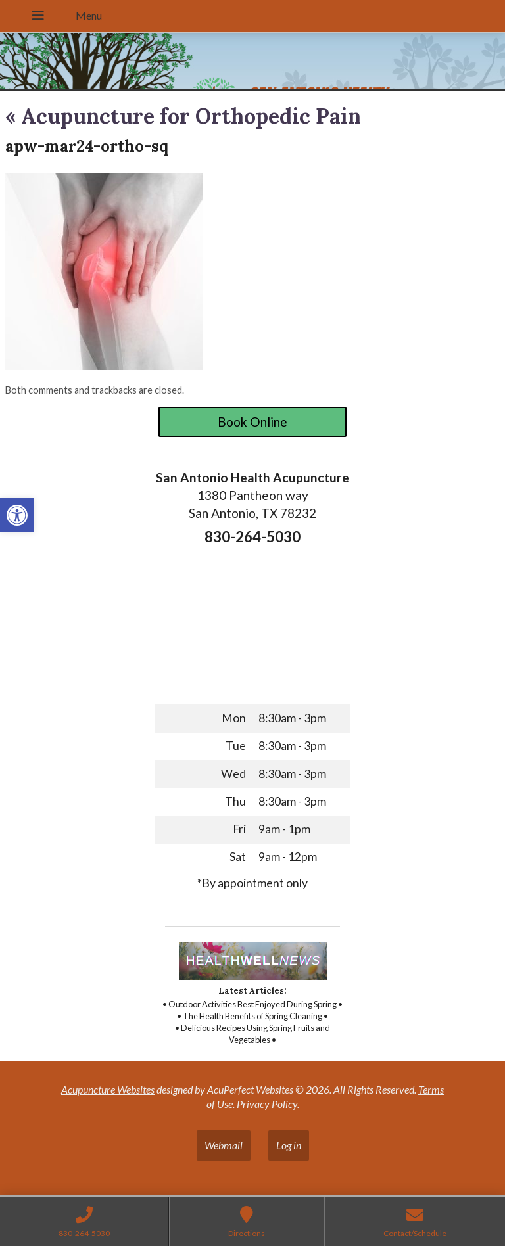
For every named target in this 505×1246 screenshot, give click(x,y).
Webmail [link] (223, 1145)
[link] (17, 515)
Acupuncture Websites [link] (108, 1089)
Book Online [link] (252, 421)
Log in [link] (288, 1145)
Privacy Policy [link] (267, 1103)
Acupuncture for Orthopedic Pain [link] (183, 116)
